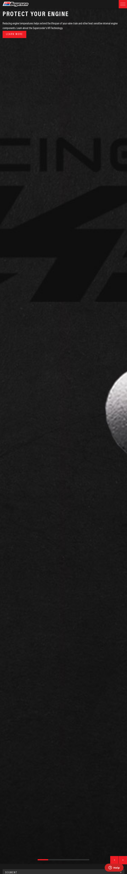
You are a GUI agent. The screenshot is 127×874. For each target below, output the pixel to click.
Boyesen (20, 4)
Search (114, 4)
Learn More (14, 34)
